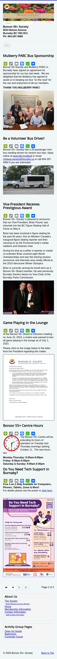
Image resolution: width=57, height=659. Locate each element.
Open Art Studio (13, 631)
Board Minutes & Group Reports (18, 604)
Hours (8, 606)
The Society (11, 601)
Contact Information (15, 612)
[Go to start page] (6, 588)
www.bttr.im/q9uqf (22, 156)
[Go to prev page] (13, 588)
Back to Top (47, 653)
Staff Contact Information (15, 615)
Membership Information (18, 609)
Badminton (10, 634)
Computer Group (14, 636)
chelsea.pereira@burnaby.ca (18, 159)
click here (47, 490)
